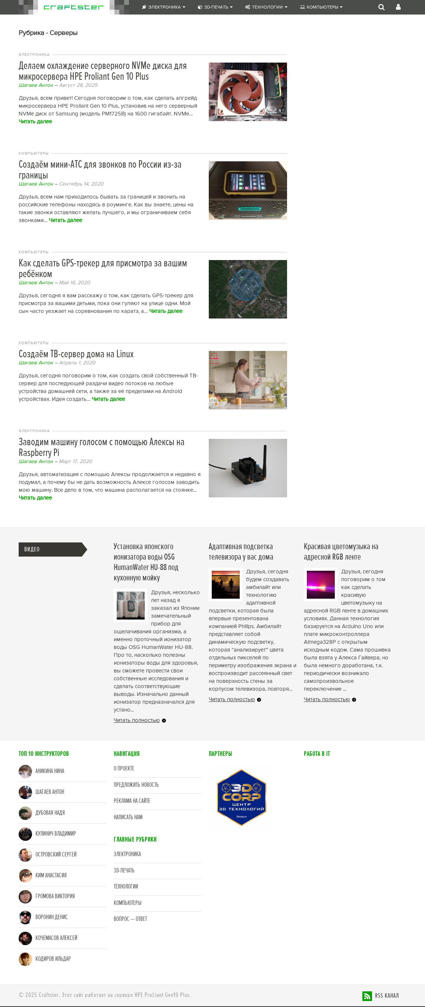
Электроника (163, 7)
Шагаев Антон (36, 85)
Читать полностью (137, 720)
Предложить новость (136, 785)
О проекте (124, 769)
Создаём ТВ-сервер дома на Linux (76, 354)
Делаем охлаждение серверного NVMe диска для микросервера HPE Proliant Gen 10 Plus (103, 71)
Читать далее (35, 121)
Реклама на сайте (132, 801)
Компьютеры (321, 7)
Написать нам (128, 817)
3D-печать (215, 7)
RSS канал (387, 996)
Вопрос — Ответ (130, 919)
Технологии (266, 7)
